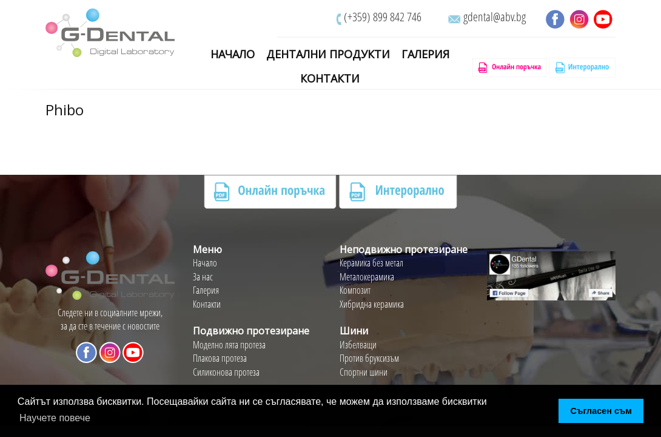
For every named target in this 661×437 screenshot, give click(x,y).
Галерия (425, 54)
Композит (355, 290)
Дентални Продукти (328, 54)
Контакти (330, 78)
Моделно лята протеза (229, 344)
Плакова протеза (220, 358)
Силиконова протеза (226, 372)
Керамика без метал (371, 262)
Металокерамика (367, 276)
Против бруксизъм (369, 358)
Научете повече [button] (54, 418)
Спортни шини (364, 372)
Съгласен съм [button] (601, 411)
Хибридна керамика (372, 304)
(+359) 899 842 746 (382, 16)
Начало (232, 54)
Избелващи (358, 344)
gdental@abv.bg (494, 16)
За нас (203, 276)
